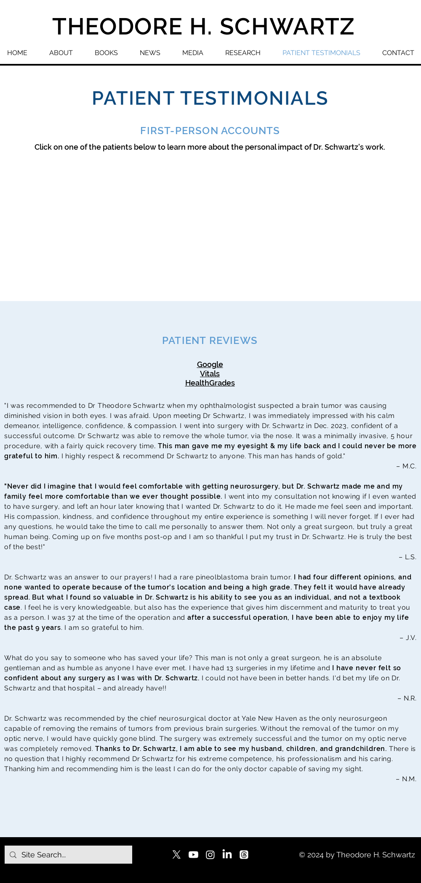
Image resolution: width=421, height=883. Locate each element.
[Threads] (244, 854)
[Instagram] (210, 854)
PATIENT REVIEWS (210, 340)
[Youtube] (193, 854)
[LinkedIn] (227, 854)
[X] (176, 854)
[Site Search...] (68, 855)
